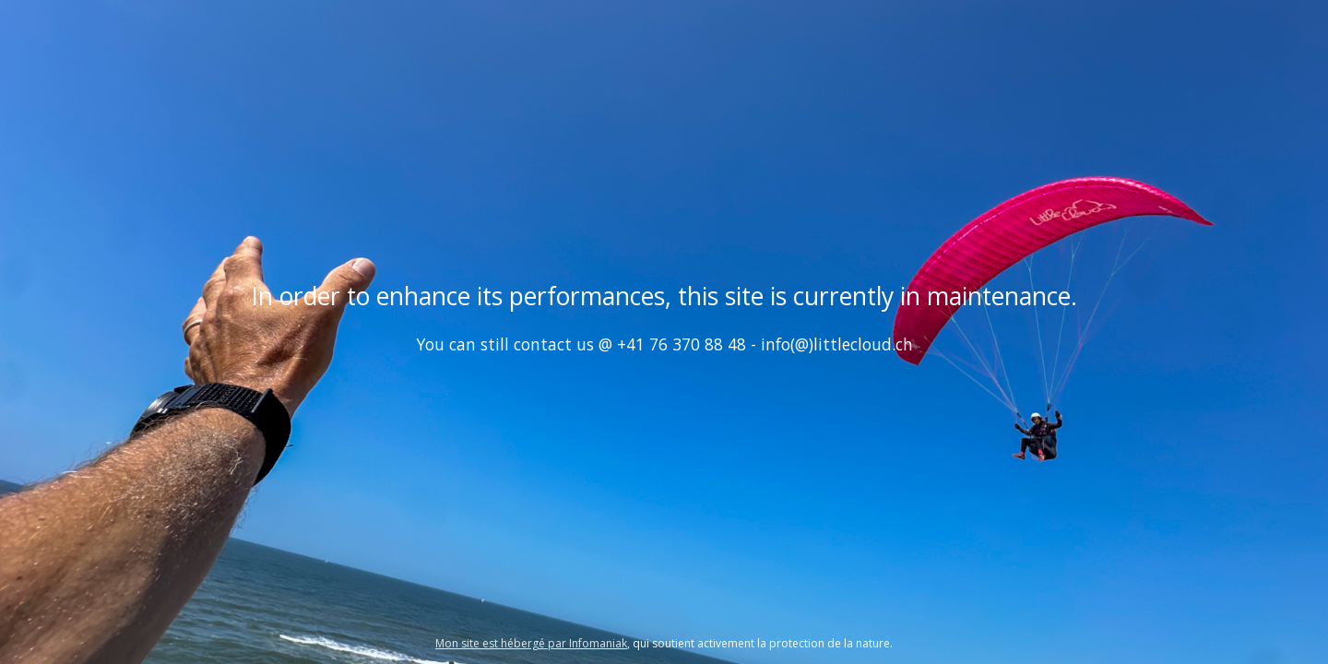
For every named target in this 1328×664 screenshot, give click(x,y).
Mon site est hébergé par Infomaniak (531, 643)
